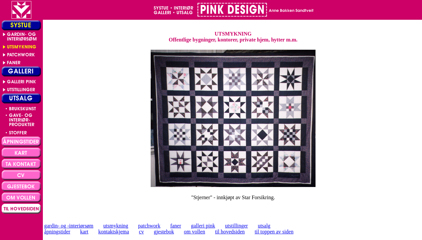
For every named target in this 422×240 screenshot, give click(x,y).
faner (175, 225)
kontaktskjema (113, 231)
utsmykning (115, 225)
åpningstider (57, 231)
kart (84, 231)
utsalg (264, 225)
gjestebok (164, 231)
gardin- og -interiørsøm (68, 225)
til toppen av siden (274, 231)
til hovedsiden (230, 231)
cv (141, 231)
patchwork (149, 225)
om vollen (194, 231)
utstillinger (236, 225)
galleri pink (203, 225)
